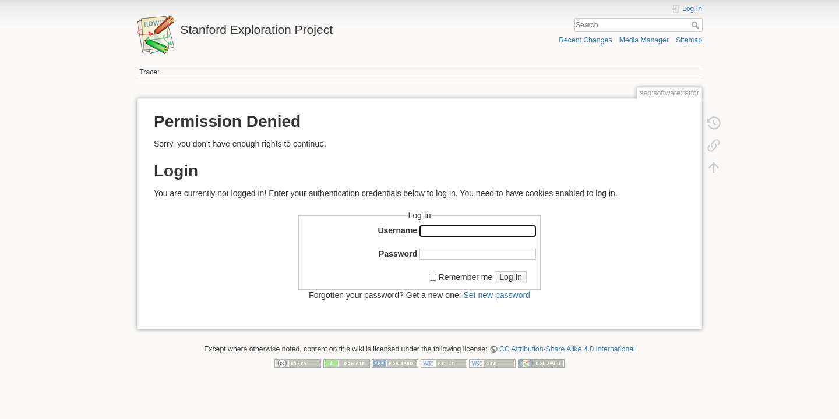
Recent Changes (585, 40)
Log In (510, 277)
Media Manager (644, 40)
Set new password (496, 295)
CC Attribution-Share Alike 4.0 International (567, 349)
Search (696, 25)
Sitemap (689, 40)
